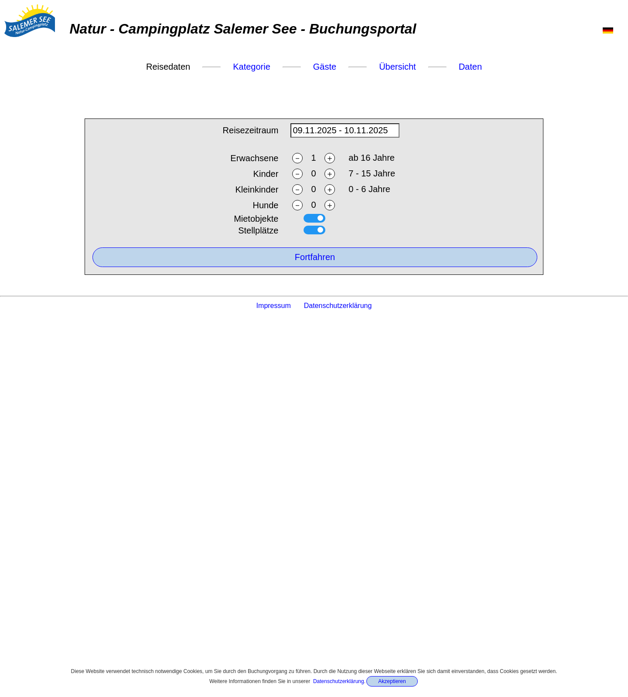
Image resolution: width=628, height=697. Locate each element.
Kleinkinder (256, 190)
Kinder (266, 174)
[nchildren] (313, 174)
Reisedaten (168, 66)
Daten (470, 66)
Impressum (273, 305)
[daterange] (344, 131)
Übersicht (397, 66)
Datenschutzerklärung (338, 681)
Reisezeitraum (251, 130)
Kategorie (251, 66)
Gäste (324, 66)
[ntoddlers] (313, 189)
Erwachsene (254, 158)
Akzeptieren (392, 681)
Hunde (265, 205)
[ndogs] (313, 205)
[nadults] (313, 158)
